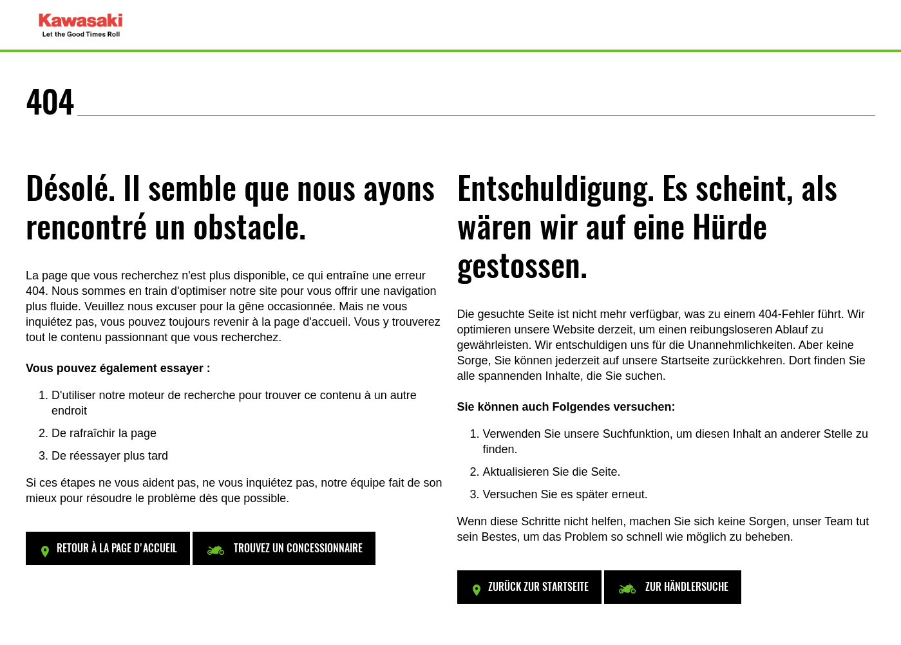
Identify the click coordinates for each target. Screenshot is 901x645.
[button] (108, 548)
